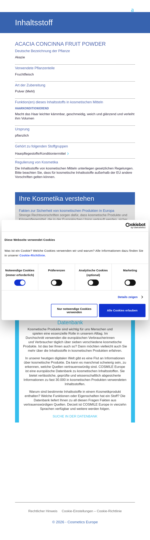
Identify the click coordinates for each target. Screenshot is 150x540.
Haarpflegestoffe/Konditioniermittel (40, 153)
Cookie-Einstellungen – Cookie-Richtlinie (92, 511)
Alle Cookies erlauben (122, 310)
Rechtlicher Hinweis (42, 511)
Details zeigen (128, 297)
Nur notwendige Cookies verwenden (74, 310)
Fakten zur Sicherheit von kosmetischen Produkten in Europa (66, 211)
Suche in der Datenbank (75, 416)
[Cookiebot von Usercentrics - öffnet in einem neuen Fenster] (128, 226)
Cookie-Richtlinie (32, 255)
